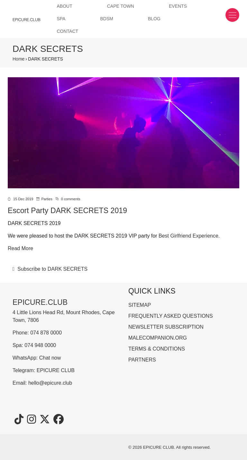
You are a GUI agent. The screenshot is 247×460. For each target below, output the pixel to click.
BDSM (106, 18)
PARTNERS (142, 359)
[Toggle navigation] (232, 15)
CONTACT (67, 31)
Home (18, 58)
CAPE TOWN (120, 6)
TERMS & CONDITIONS (156, 349)
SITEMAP (139, 305)
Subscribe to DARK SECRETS (51, 269)
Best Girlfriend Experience (188, 236)
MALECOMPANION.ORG (157, 338)
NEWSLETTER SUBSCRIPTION (166, 327)
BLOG (154, 18)
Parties (46, 199)
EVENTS (178, 6)
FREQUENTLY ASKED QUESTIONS (170, 316)
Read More (20, 248)
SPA (61, 18)
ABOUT (64, 6)
